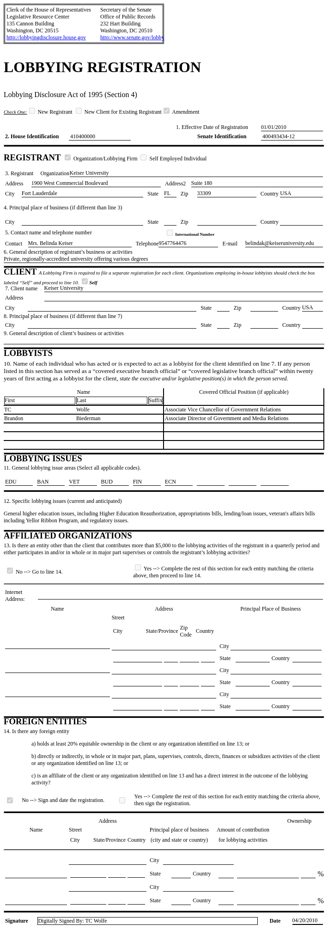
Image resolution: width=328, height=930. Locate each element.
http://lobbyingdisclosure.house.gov (46, 37)
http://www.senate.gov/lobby (132, 37)
